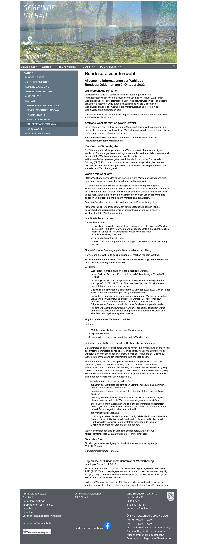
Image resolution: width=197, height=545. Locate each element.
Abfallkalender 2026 (34, 494)
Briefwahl (162, 192)
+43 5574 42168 (136, 505)
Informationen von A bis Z (38, 505)
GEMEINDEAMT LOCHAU (142, 494)
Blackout (28, 497)
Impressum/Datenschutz (37, 523)
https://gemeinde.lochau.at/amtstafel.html (106, 434)
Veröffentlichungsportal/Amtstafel (42, 516)
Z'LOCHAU (81, 497)
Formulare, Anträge (34, 501)
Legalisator (29, 508)
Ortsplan (28, 512)
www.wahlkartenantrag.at (104, 238)
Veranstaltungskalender (89, 494)
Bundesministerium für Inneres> (102, 451)
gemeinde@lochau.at (139, 508)
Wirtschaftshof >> (156, 531)
